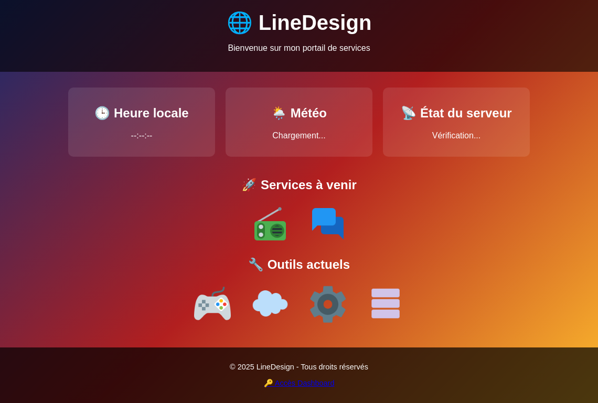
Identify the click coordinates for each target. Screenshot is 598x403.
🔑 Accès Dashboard (299, 383)
